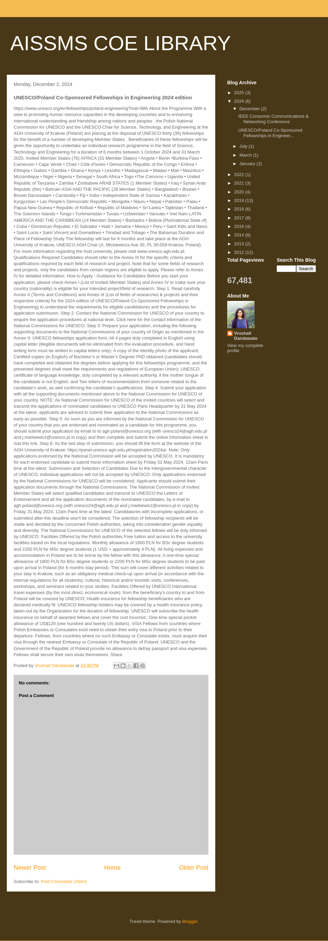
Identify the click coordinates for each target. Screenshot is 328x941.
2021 (239, 183)
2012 (239, 252)
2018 (239, 209)
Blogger (189, 921)
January (248, 163)
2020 (239, 191)
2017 (239, 217)
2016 (239, 226)
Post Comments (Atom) (64, 881)
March (246, 155)
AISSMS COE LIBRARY (120, 43)
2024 (239, 101)
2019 (239, 200)
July (244, 146)
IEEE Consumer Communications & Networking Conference (273, 119)
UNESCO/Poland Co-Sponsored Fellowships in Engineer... (270, 133)
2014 (239, 234)
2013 (239, 243)
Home (112, 867)
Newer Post (30, 867)
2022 (239, 174)
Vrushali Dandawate (246, 336)
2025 (239, 92)
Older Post (193, 867)
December (250, 108)
